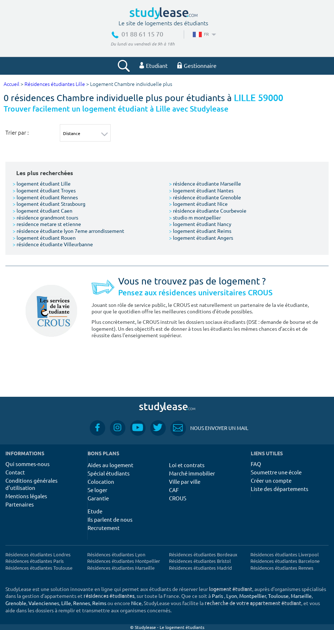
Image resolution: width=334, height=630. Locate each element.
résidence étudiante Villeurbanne (53, 244)
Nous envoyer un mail (209, 428)
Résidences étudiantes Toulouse (38, 568)
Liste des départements (279, 488)
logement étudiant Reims (200, 230)
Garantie (98, 498)
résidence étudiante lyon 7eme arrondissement (68, 230)
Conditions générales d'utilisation (31, 484)
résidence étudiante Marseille (205, 183)
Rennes (81, 603)
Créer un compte (271, 480)
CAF (174, 489)
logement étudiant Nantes (201, 190)
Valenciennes (43, 603)
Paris (217, 595)
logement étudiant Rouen (44, 237)
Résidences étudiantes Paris (34, 561)
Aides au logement (110, 464)
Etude (95, 511)
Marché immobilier (192, 473)
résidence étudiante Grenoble (205, 197)
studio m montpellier (195, 217)
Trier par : (17, 132)
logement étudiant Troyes (44, 190)
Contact (15, 472)
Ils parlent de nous (110, 519)
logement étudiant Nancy (200, 224)
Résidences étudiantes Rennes (281, 568)
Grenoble (15, 603)
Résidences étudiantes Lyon (116, 554)
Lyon (231, 595)
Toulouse (278, 595)
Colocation (101, 481)
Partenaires (19, 504)
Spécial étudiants (109, 473)
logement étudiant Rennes (45, 197)
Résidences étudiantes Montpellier (123, 561)
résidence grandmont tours (45, 217)
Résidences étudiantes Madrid (200, 568)
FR (203, 34)
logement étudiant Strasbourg (49, 203)
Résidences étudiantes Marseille (121, 568)
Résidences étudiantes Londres (38, 554)
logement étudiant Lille (42, 183)
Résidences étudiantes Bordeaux (203, 554)
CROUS (177, 498)
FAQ (256, 463)
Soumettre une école (276, 472)
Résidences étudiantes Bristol (200, 561)
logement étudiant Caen (42, 210)
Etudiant (153, 65)
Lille (66, 603)
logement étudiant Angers (201, 237)
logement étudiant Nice (198, 203)
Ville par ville (184, 481)
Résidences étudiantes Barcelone (285, 561)
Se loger (97, 489)
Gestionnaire (197, 65)
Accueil (11, 84)
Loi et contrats (187, 464)
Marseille (301, 595)
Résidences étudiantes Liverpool (284, 554)
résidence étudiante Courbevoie (207, 210)
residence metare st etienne (47, 224)
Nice (136, 603)
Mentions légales (26, 495)
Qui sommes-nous (27, 463)
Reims (99, 603)
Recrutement (104, 527)
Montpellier (252, 595)
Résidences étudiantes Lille (55, 84)
